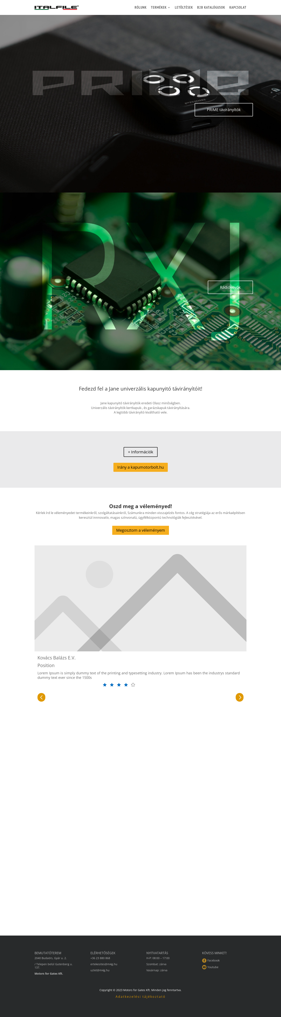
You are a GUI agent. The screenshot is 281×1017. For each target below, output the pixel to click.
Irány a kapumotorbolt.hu (140, 467)
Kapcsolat (237, 7)
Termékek (159, 7)
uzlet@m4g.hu (99, 970)
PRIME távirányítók (224, 109)
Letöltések (184, 7)
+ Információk (140, 452)
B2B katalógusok (211, 7)
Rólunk (141, 7)
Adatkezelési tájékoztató (141, 996)
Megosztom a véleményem (140, 530)
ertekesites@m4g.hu (103, 964)
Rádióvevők (230, 287)
